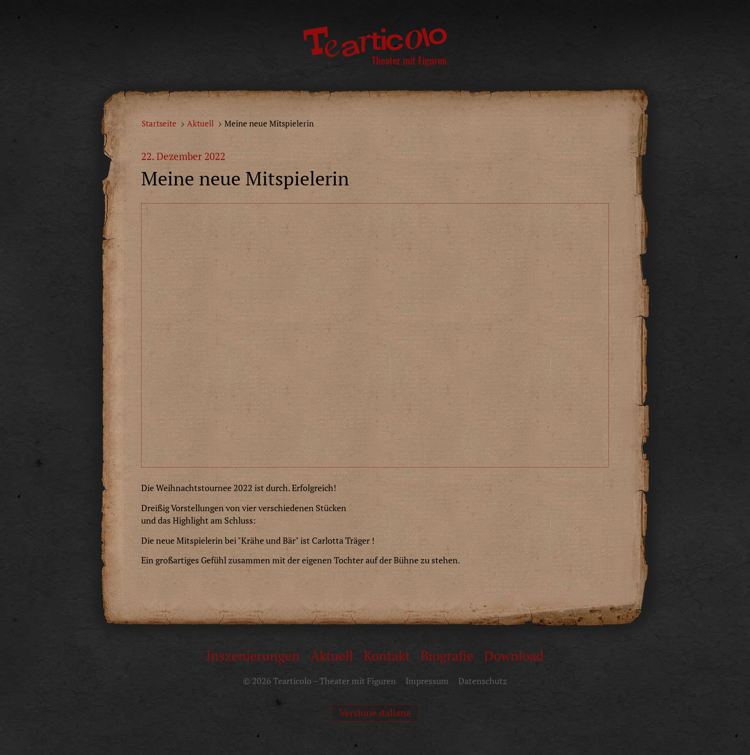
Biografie (447, 655)
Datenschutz (482, 680)
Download (514, 655)
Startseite (159, 123)
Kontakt (387, 655)
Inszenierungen (253, 655)
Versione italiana (375, 712)
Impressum (427, 680)
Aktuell (200, 123)
